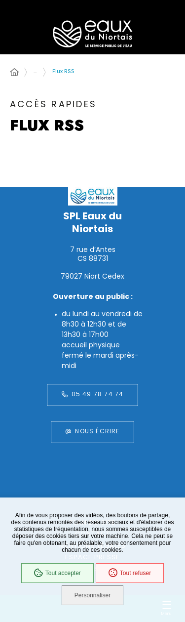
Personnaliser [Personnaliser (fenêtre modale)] (92, 595)
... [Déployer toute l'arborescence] (35, 72)
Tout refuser (130, 573)
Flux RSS (63, 72)
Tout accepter (57, 573)
